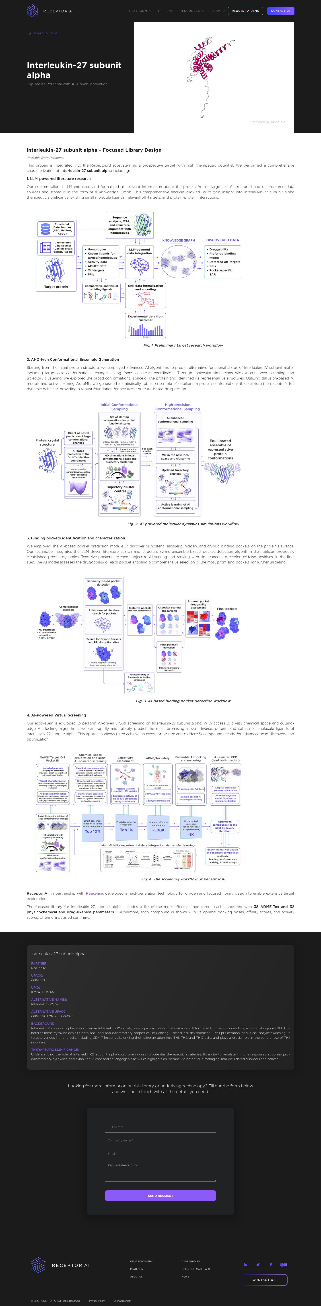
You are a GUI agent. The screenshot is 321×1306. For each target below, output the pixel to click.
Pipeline (165, 10)
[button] (140, 11)
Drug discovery (141, 1261)
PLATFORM (136, 1269)
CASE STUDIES (191, 1261)
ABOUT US (136, 1276)
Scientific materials (196, 1269)
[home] (56, 10)
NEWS (185, 1276)
